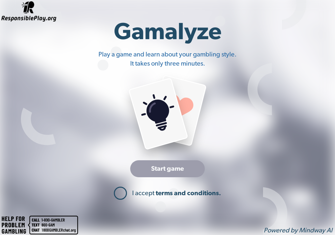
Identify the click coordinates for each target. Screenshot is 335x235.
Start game (167, 168)
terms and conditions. (188, 193)
